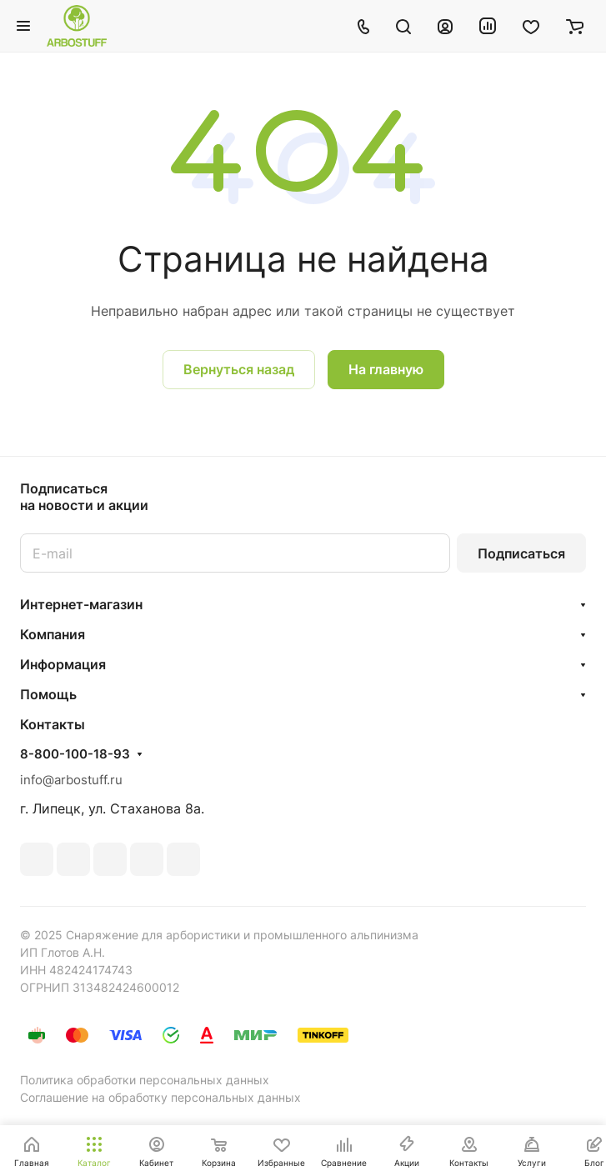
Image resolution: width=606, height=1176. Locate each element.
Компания (52, 634)
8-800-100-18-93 (75, 754)
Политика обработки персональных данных (144, 1080)
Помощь (48, 694)
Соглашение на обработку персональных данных (160, 1097)
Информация (63, 664)
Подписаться (521, 553)
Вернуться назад (238, 369)
